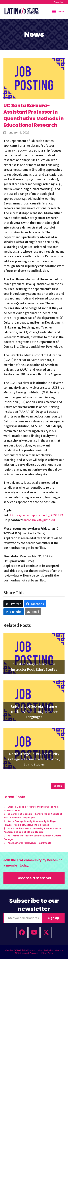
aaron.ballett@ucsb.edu (39, 520)
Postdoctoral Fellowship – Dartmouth (29, 842)
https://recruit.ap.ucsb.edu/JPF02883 (36, 515)
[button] (58, 11)
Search (57, 785)
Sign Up (53, 918)
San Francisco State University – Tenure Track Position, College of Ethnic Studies (32, 830)
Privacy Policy (47, 953)
